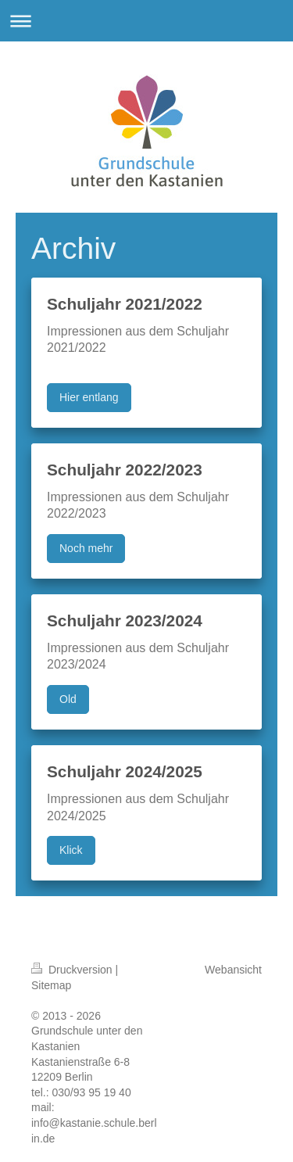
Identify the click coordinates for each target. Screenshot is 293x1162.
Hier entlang (89, 397)
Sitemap (51, 985)
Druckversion (73, 969)
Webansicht (233, 969)
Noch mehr (86, 548)
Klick (71, 850)
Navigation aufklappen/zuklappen (146, 21)
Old (68, 699)
